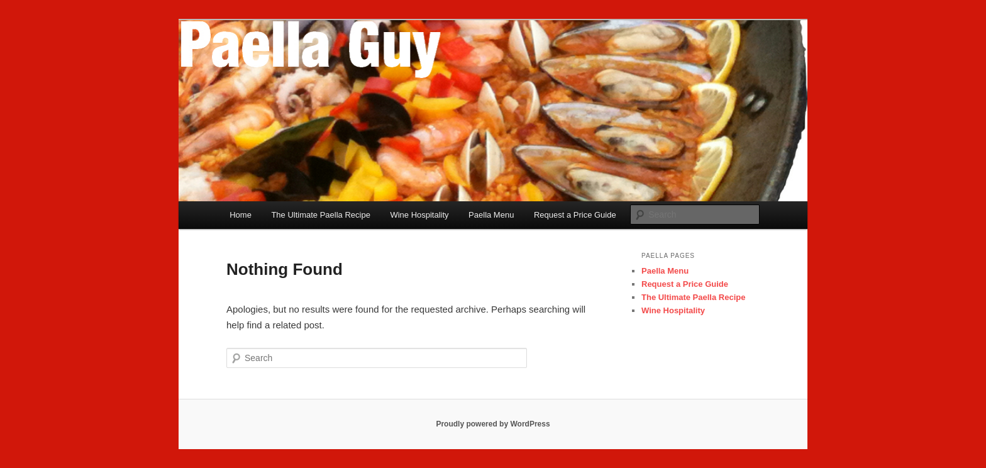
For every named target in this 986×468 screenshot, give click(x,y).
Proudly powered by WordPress (493, 424)
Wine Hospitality (419, 215)
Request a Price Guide (575, 215)
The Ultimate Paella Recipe (320, 215)
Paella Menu (491, 215)
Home (241, 215)
